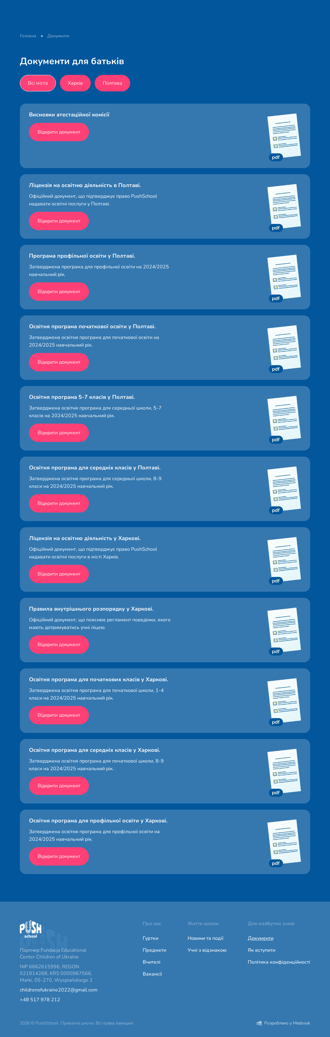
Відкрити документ (59, 132)
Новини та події (205, 938)
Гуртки (150, 938)
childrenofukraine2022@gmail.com (58, 990)
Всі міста (38, 83)
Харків (75, 83)
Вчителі (151, 962)
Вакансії (152, 974)
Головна (28, 36)
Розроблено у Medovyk (283, 1023)
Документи (260, 938)
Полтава (112, 83)
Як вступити (261, 950)
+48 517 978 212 (40, 999)
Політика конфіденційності (279, 962)
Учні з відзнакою (207, 950)
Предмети (154, 950)
